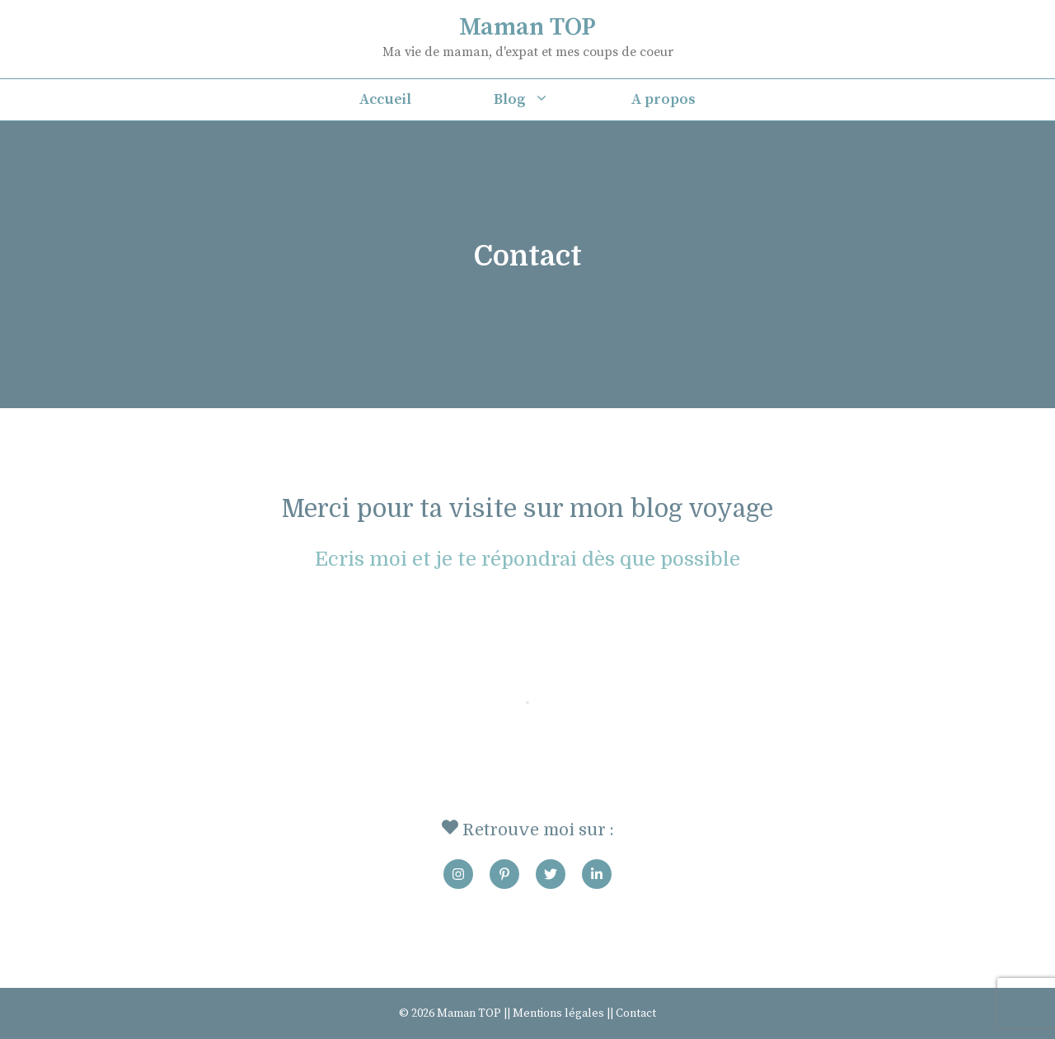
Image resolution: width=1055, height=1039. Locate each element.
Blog (542, 99)
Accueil (385, 99)
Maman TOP (527, 27)
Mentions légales (558, 1013)
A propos (663, 99)
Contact (636, 1013)
